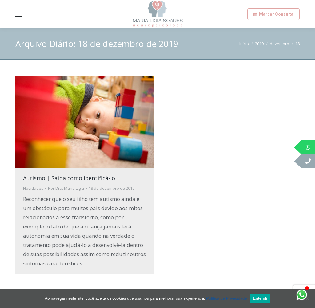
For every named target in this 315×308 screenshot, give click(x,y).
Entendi (260, 298)
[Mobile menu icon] (18, 14)
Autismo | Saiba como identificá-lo (69, 178)
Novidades (33, 188)
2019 (259, 43)
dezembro (279, 43)
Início (244, 43)
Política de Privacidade (226, 298)
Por (66, 188)
